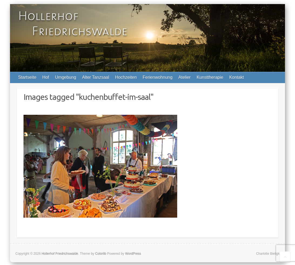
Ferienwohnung (157, 77)
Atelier (184, 77)
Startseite (27, 77)
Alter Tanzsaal (95, 77)
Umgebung (65, 77)
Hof (45, 77)
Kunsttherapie (210, 77)
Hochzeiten (126, 77)
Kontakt (236, 77)
